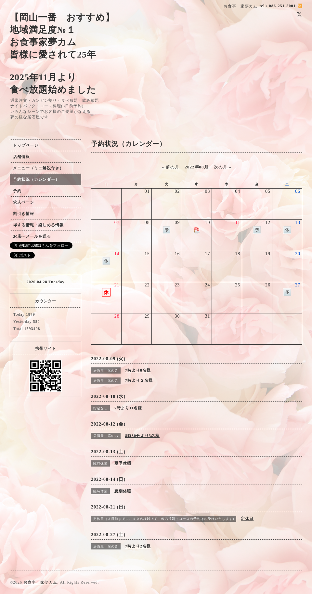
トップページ (25, 145)
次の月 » (222, 167)
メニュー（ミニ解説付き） (38, 168)
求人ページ (23, 202)
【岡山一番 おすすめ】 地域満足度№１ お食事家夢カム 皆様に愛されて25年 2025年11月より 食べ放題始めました (62, 53)
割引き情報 (23, 213)
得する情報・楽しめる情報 (38, 225)
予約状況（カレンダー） (36, 179)
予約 (17, 191)
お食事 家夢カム (40, 582)
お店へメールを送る (32, 236)
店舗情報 (21, 156)
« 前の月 (170, 167)
